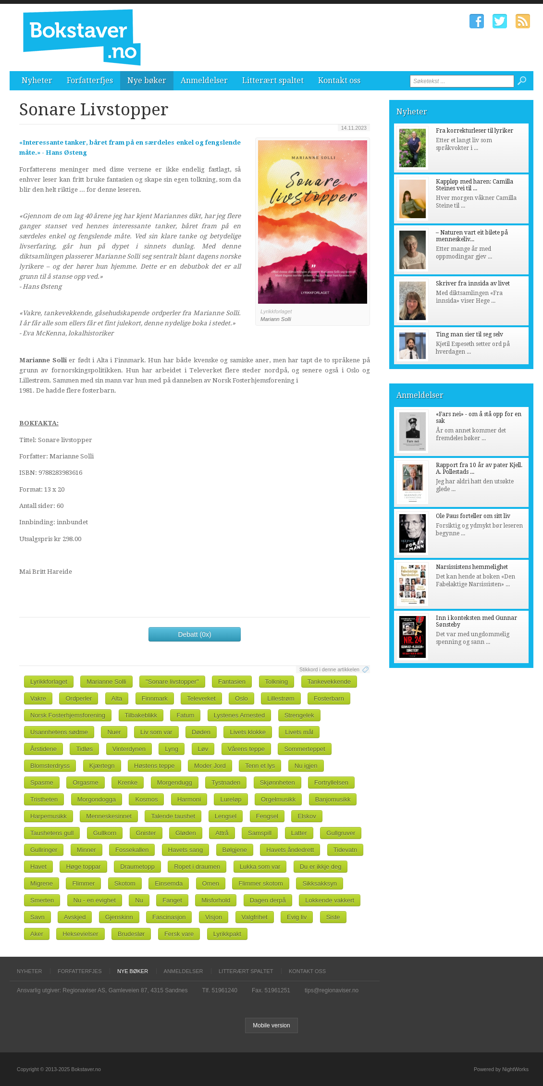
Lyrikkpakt (227, 934)
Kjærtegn (102, 765)
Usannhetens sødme (59, 732)
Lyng (171, 749)
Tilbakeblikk (141, 715)
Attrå (221, 833)
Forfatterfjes (90, 80)
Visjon (213, 917)
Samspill (260, 833)
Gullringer (43, 849)
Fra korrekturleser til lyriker (474, 130)
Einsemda (169, 883)
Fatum (185, 715)
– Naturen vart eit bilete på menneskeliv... (472, 236)
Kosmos (146, 799)
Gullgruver (340, 833)
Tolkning (276, 681)
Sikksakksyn (319, 883)
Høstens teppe (154, 765)
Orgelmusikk (278, 799)
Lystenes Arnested (239, 715)
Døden (201, 732)
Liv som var (156, 732)
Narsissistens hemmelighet (472, 567)
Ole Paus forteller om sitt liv (473, 516)
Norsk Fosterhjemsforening (67, 715)
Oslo (241, 698)
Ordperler (78, 698)
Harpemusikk (48, 816)
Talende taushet (173, 816)
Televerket (201, 698)
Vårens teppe (246, 749)
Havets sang (185, 849)
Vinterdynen (129, 749)
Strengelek (299, 715)
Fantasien (232, 681)
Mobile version (271, 1025)
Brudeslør (131, 934)
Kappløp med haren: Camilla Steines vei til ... (474, 185)
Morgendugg (174, 782)
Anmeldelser (204, 80)
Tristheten (44, 799)
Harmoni (189, 799)
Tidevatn (345, 849)
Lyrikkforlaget (48, 681)
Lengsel (226, 816)
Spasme (41, 782)
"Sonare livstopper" (172, 681)
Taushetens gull (52, 833)
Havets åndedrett (290, 849)
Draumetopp (137, 866)
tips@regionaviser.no (331, 990)
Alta (116, 698)
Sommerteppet (304, 749)
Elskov (306, 816)
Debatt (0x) (194, 634)
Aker (36, 934)
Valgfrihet (255, 917)
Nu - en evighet (95, 900)
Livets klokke (247, 732)
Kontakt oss (339, 80)
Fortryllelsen (331, 782)
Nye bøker (146, 80)
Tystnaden (225, 782)
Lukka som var (260, 866)
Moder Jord (210, 765)
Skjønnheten (277, 782)
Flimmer (83, 883)
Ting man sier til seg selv (469, 334)
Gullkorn (104, 833)
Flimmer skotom (260, 883)
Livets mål (299, 732)
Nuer (114, 732)
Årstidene (43, 749)
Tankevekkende (329, 681)
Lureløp (230, 799)
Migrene (41, 883)
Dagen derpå (268, 900)
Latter (299, 833)
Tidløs (84, 749)
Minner (86, 849)
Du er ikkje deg (321, 866)
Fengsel (267, 816)
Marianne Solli (106, 681)
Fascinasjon (168, 917)
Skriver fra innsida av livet (473, 283)
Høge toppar (83, 866)
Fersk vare (179, 934)
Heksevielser (80, 934)
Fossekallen (131, 849)
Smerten (42, 900)
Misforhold (215, 900)
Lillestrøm (280, 698)
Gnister (146, 833)
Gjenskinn (119, 917)
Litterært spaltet (273, 80)
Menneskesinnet (109, 816)
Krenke (127, 782)
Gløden (185, 833)
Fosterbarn (329, 698)
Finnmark (155, 698)
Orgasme (85, 782)
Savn (37, 917)
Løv (203, 749)
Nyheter (37, 80)
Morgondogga (96, 799)
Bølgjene (234, 849)
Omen (210, 883)
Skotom (125, 883)
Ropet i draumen (197, 866)
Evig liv (297, 917)
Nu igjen (306, 765)
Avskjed (75, 917)
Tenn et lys (260, 765)
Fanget (172, 900)
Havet (38, 866)
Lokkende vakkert (329, 900)
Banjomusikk (333, 799)
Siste (333, 917)
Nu (139, 900)
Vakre (38, 698)
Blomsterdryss (50, 765)
